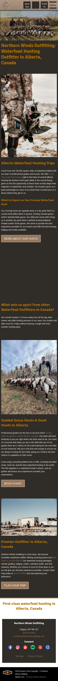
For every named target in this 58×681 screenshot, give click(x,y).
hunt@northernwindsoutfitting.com (29, 636)
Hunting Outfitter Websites (36, 677)
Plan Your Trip (15, 585)
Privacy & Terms (35, 656)
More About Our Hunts (21, 238)
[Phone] (35, 5)
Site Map (20, 656)
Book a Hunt (13, 483)
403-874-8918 (20, 573)
